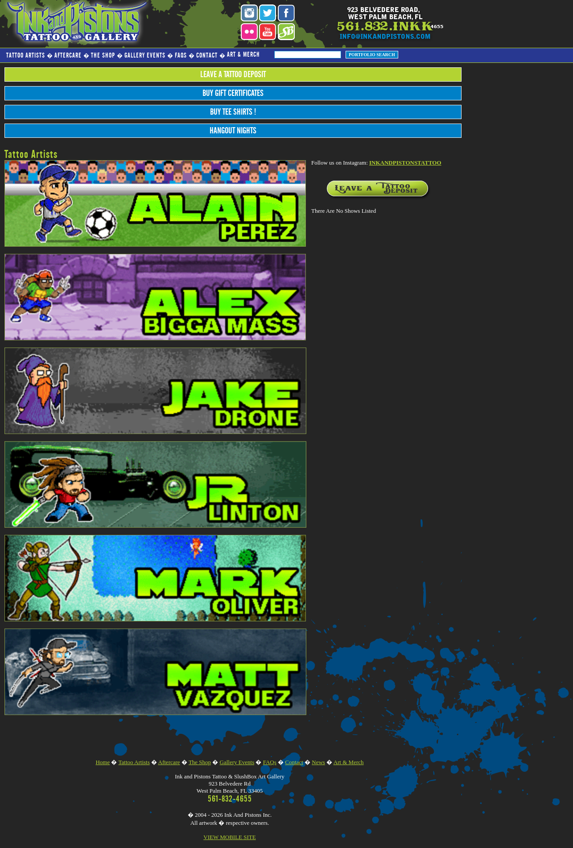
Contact (207, 55)
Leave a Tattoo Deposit (233, 74)
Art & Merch (243, 54)
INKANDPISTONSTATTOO (405, 162)
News (318, 762)
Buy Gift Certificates (233, 93)
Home (102, 762)
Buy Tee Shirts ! (233, 112)
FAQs (181, 55)
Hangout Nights (233, 130)
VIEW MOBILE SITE (229, 837)
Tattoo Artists (25, 55)
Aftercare (68, 55)
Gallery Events (144, 55)
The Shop (103, 55)
